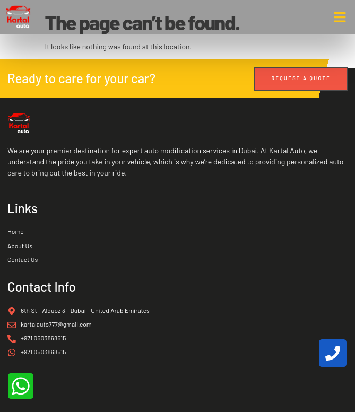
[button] (340, 17)
